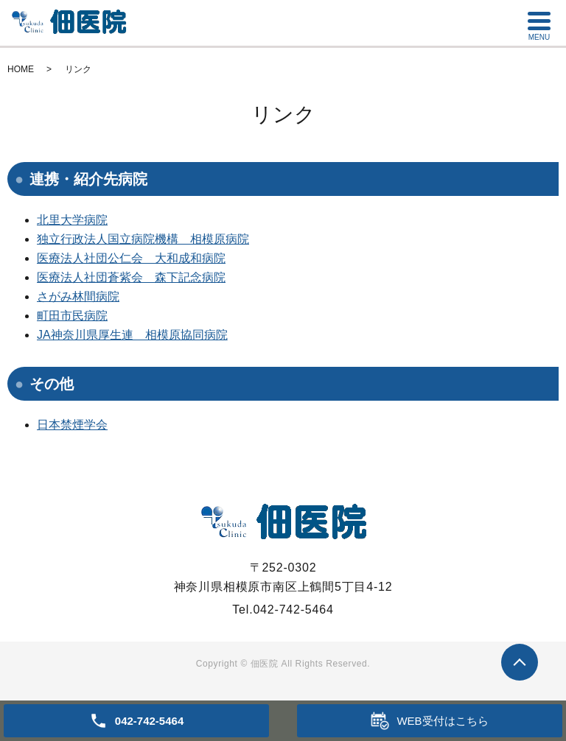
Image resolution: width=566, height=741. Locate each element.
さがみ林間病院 (78, 296)
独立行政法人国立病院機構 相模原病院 (143, 239)
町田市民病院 (72, 315)
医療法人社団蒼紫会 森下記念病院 (131, 277)
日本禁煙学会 (72, 424)
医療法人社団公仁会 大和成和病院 (131, 258)
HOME (20, 69)
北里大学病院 (72, 220)
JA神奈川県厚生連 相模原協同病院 (132, 335)
